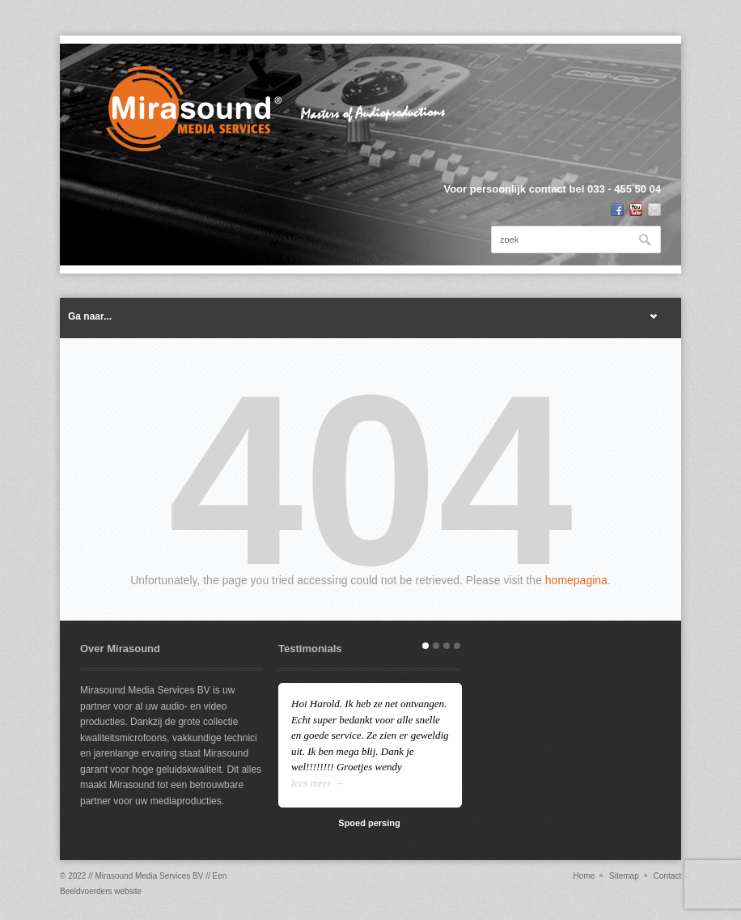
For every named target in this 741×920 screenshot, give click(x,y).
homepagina (576, 580)
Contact (667, 875)
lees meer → (318, 783)
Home (584, 875)
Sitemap (624, 875)
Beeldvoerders (86, 891)
